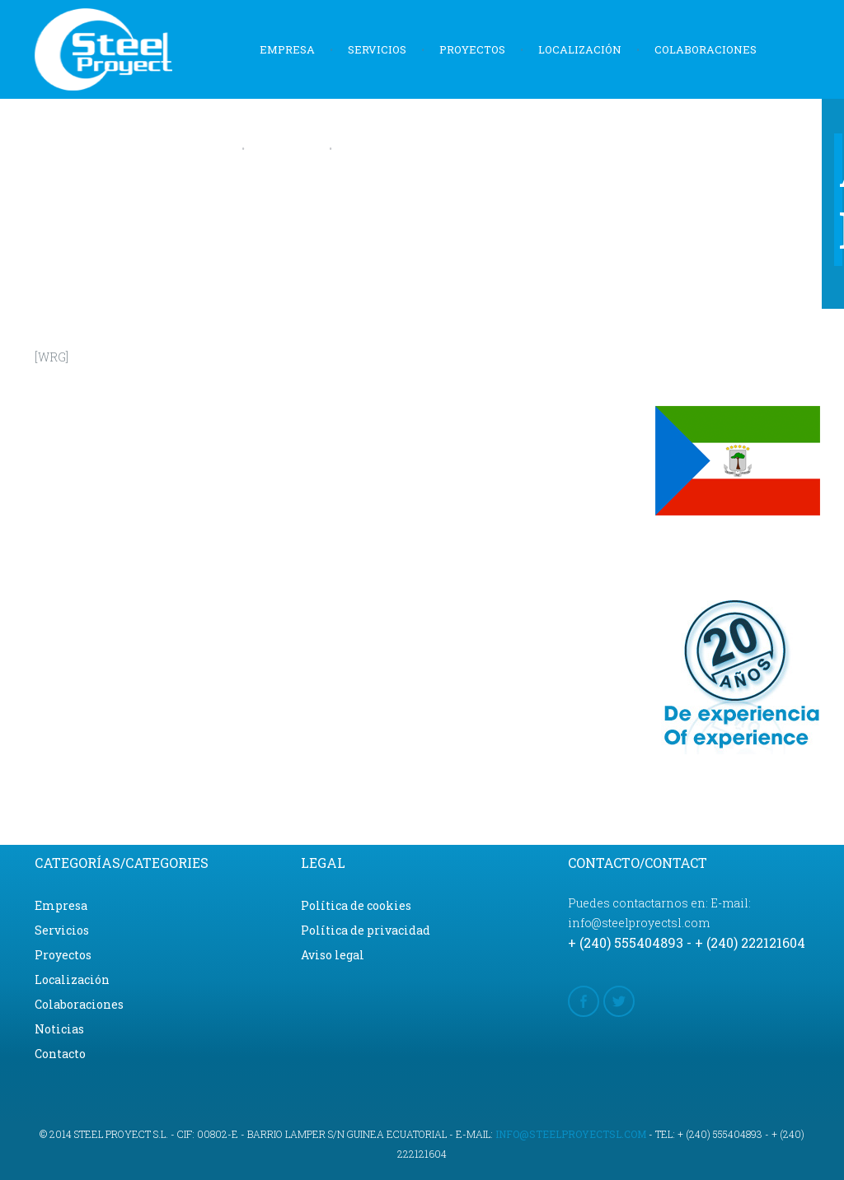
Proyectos (472, 49)
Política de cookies (356, 905)
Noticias (287, 148)
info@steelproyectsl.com (570, 1133)
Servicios (377, 49)
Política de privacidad (365, 930)
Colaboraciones (705, 49)
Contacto (377, 148)
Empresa (287, 49)
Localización (579, 49)
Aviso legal (332, 955)
